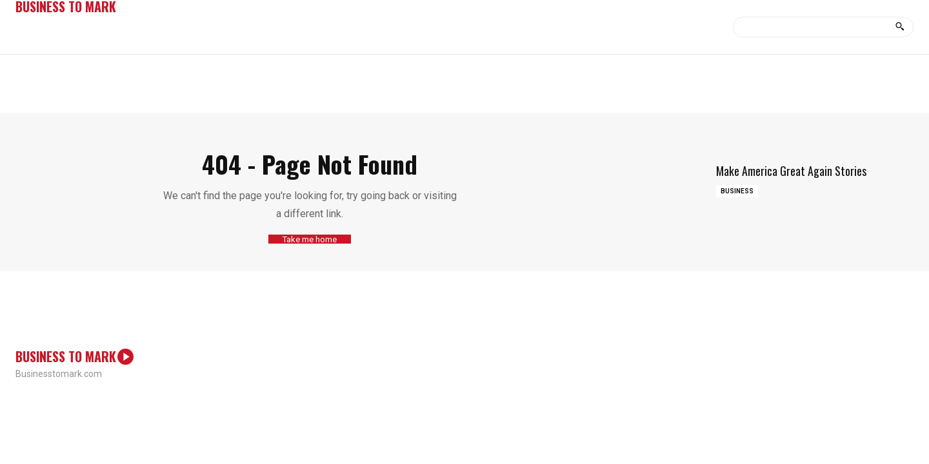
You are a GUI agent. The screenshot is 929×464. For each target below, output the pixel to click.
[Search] (900, 27)
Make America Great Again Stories (791, 170)
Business (737, 191)
